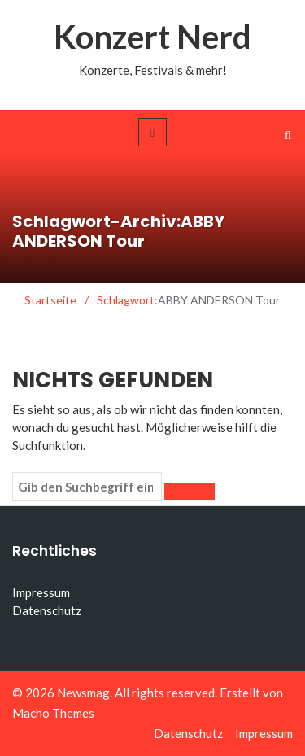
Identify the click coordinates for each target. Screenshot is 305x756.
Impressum (41, 592)
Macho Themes (53, 713)
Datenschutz (46, 610)
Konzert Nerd (152, 36)
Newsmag (83, 692)
